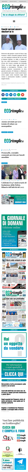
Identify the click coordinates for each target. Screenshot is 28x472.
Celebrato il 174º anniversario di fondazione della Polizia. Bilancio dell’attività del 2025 (14, 184)
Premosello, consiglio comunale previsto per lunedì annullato (13, 155)
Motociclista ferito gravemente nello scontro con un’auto (13, 385)
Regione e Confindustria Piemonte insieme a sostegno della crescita (12, 409)
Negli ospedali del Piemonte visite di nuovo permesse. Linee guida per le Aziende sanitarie (13, 401)
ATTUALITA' (4, 132)
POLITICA (10, 132)
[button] (14, 21)
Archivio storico (13, 1)
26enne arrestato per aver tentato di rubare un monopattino (11, 123)
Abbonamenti (4, 1)
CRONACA (4, 102)
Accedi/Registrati (22, 1)
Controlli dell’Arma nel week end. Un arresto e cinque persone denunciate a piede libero (13, 392)
